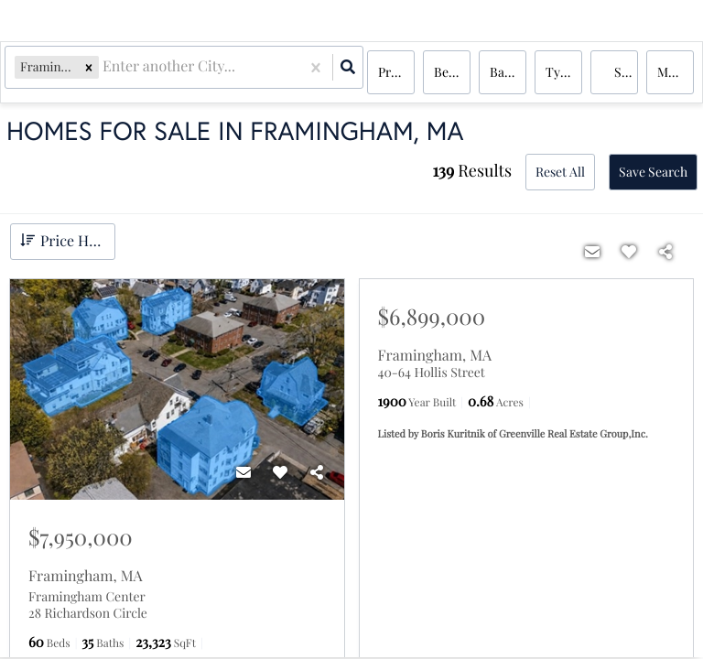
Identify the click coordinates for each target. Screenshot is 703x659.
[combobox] (108, 73)
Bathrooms (508, 72)
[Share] (316, 472)
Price (392, 72)
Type (560, 72)
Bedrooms (452, 72)
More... (675, 72)
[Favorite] (280, 472)
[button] (92, 72)
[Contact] (243, 472)
